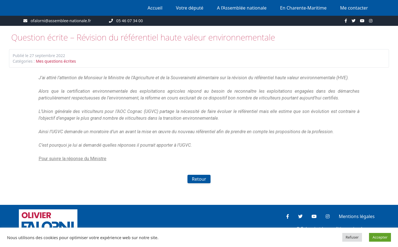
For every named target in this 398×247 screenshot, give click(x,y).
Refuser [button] (352, 237)
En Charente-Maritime (303, 8)
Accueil (154, 8)
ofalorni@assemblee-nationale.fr (61, 20)
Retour (199, 179)
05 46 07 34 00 (129, 20)
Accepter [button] (380, 237)
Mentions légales (357, 216)
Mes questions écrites (56, 61)
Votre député (190, 8)
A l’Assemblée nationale (242, 8)
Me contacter (354, 8)
